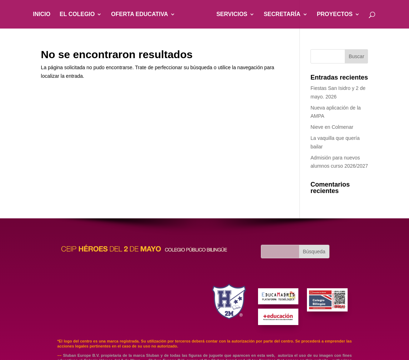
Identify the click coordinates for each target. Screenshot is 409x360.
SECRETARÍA (282, 14)
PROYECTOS (335, 14)
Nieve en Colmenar (331, 127)
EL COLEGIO (77, 14)
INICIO (41, 14)
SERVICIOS (231, 14)
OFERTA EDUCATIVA (139, 14)
